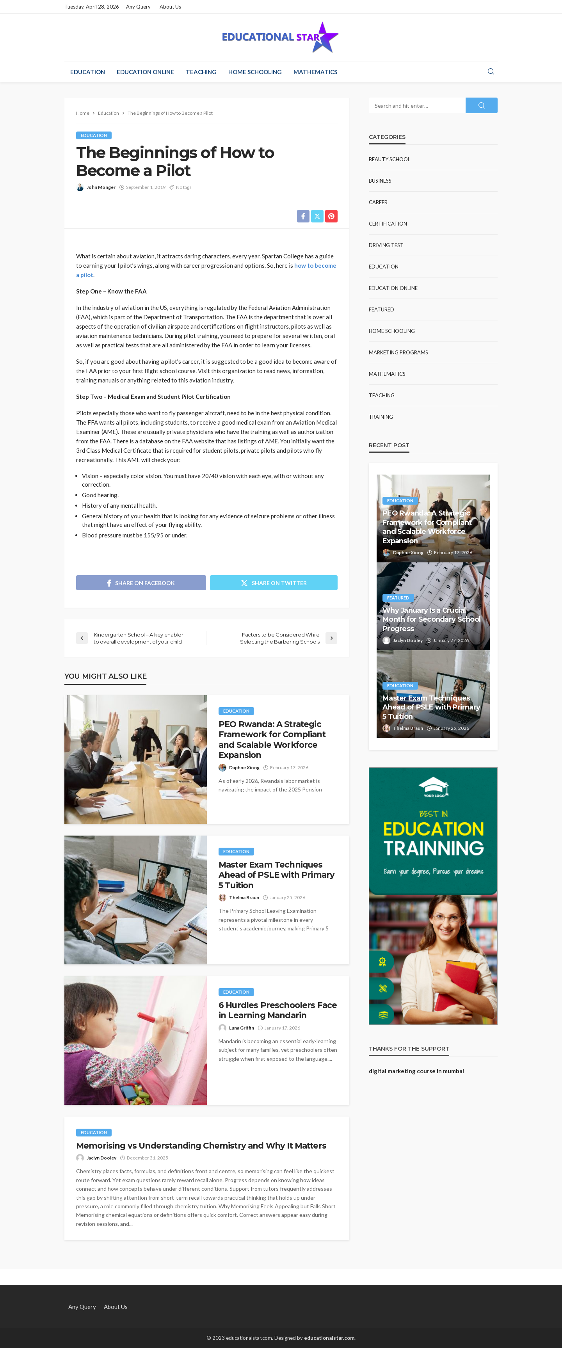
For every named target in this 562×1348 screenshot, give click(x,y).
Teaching (201, 71)
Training (381, 417)
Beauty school (389, 159)
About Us (170, 7)
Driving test (386, 245)
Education (87, 71)
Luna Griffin (241, 1028)
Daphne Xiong (244, 767)
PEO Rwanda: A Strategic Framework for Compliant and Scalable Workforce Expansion (272, 739)
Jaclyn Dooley (101, 1158)
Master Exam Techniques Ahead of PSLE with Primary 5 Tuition (276, 875)
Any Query (138, 7)
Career (378, 202)
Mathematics (315, 71)
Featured (381, 309)
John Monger (101, 187)
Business (380, 181)
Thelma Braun (244, 897)
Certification (388, 224)
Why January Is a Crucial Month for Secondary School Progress (431, 619)
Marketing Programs (398, 352)
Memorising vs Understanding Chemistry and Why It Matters (201, 1146)
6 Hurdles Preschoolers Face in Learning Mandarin (278, 1010)
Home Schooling (255, 71)
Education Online (145, 71)
